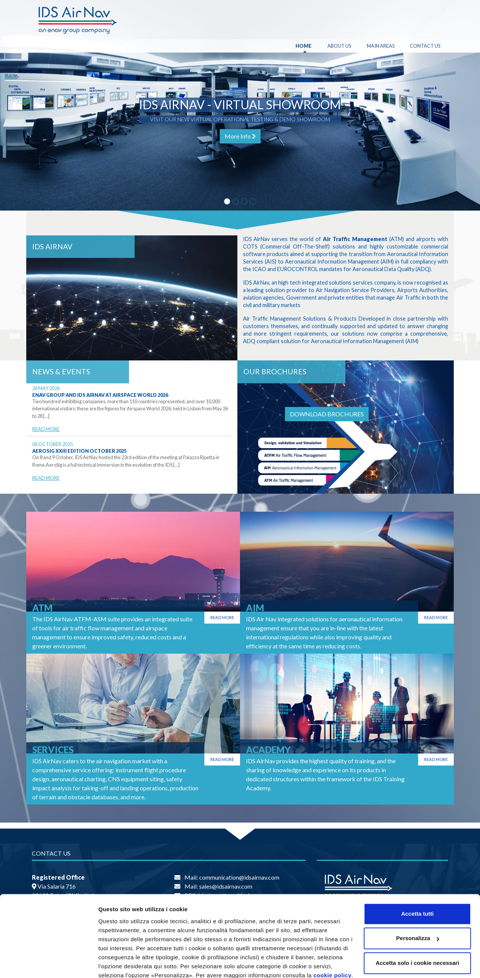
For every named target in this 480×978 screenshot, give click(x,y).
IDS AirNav (52, 246)
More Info (240, 136)
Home (304, 46)
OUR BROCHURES (274, 371)
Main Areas (380, 46)
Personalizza (115, 963)
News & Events (61, 371)
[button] (36, 105)
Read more (222, 617)
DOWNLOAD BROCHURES (327, 413)
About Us (339, 46)
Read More (46, 429)
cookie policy (333, 942)
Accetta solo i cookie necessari (417, 930)
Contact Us (425, 46)
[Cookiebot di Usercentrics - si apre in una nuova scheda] (48, 963)
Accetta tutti (417, 881)
